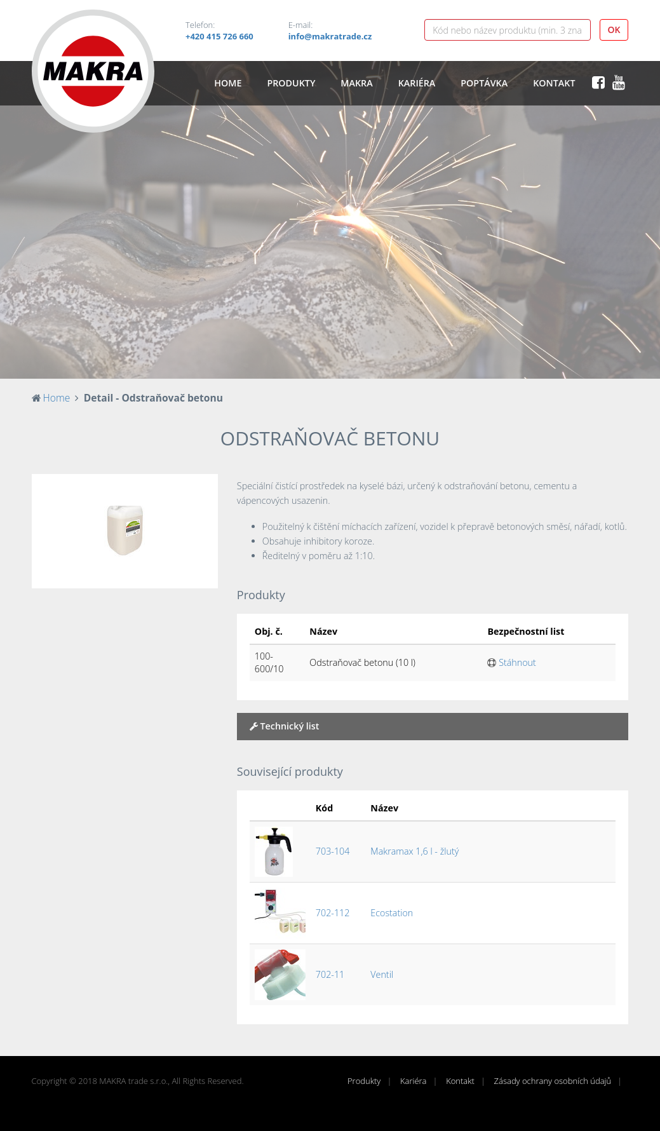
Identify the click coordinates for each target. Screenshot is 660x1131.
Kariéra (417, 83)
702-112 (333, 913)
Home (227, 83)
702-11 (330, 974)
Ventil (381, 974)
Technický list (285, 726)
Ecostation (391, 913)
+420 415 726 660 (219, 36)
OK (614, 30)
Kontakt (554, 83)
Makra (356, 83)
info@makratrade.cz (330, 36)
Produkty (291, 83)
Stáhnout (511, 662)
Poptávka (484, 83)
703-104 (333, 851)
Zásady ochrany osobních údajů (553, 1081)
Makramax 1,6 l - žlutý (414, 851)
